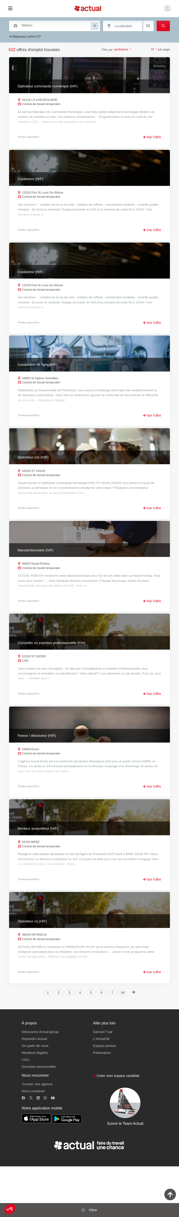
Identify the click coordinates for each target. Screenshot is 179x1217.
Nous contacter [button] (33, 1142)
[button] (9, 1209)
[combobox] (52, 25)
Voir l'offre (152, 137)
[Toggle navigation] (10, 8)
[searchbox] (56, 25)
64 (123, 1043)
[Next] (134, 1043)
